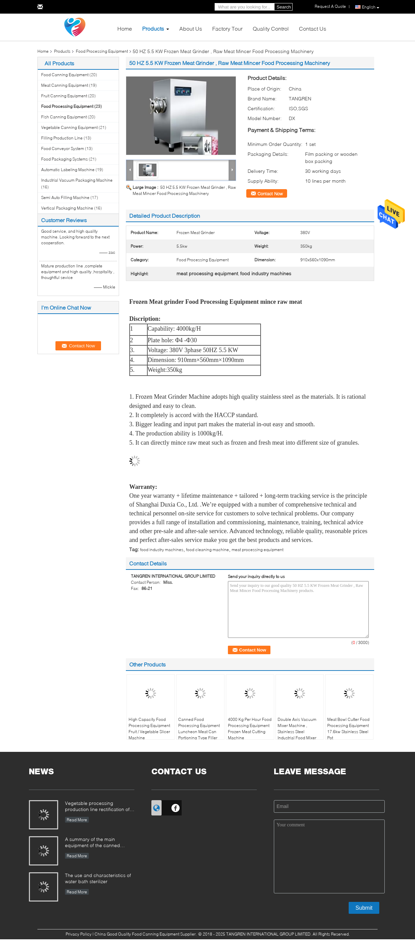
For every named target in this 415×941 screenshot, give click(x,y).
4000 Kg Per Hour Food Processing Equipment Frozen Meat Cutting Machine (249, 728)
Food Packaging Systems (64, 159)
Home (124, 28)
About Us (190, 28)
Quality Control (271, 28)
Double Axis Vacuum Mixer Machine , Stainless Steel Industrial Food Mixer (297, 728)
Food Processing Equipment (102, 51)
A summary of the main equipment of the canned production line (92, 842)
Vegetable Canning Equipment (69, 127)
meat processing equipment (257, 549)
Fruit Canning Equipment (64, 95)
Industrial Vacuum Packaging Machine (77, 180)
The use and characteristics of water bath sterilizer (98, 878)
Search (284, 7)
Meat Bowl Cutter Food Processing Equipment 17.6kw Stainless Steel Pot (348, 728)
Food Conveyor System (62, 148)
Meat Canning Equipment (64, 85)
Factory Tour (227, 28)
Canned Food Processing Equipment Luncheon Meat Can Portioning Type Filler (199, 728)
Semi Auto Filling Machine (65, 197)
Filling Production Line (62, 138)
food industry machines (161, 549)
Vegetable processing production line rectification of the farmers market (97, 806)
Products (153, 28)
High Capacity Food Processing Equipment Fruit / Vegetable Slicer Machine (149, 728)
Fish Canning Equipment (64, 116)
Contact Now (270, 193)
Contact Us (312, 28)
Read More (77, 819)
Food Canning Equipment (64, 74)
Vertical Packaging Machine (67, 208)
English (370, 7)
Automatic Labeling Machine (68, 169)
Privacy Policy (79, 934)
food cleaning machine (207, 549)
